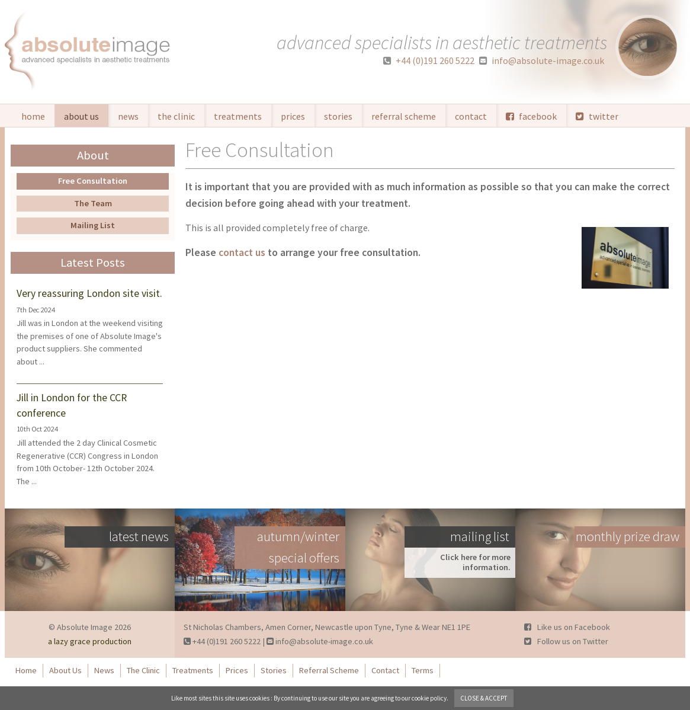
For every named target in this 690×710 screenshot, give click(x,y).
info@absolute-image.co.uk (541, 60)
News (128, 116)
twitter (597, 116)
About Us (81, 116)
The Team (93, 203)
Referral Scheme (403, 116)
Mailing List (92, 225)
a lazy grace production (89, 641)
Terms (423, 670)
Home (33, 116)
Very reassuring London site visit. (89, 293)
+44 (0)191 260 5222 (428, 60)
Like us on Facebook (567, 627)
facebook (531, 116)
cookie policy (429, 698)
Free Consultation (92, 180)
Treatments (238, 116)
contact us (242, 252)
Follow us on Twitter (566, 641)
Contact (471, 116)
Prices (293, 116)
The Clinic (176, 116)
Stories (338, 116)
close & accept (484, 698)
